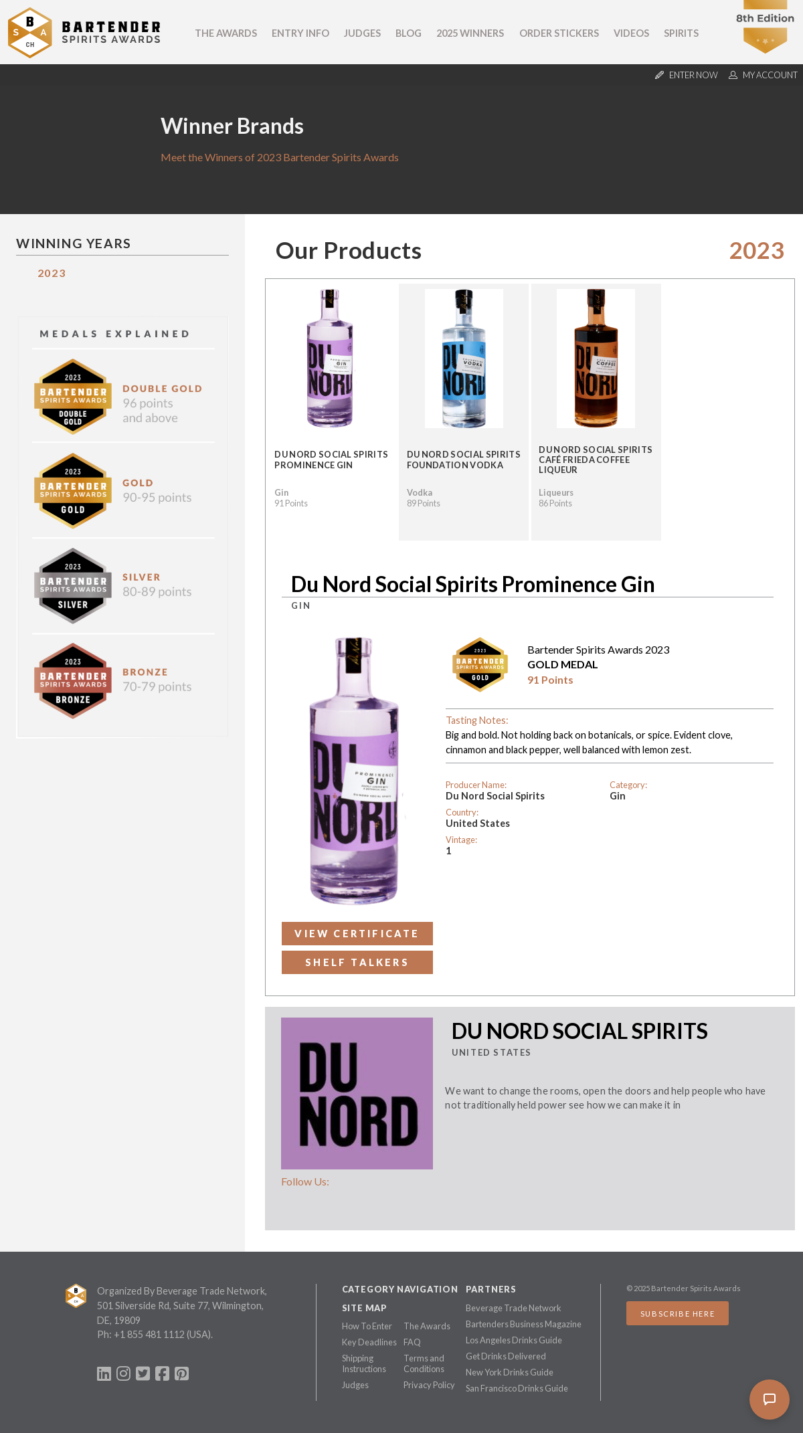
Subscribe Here (677, 1313)
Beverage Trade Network (513, 1308)
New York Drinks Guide (509, 1372)
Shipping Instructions (364, 1363)
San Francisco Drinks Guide (517, 1388)
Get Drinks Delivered (506, 1356)
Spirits (681, 33)
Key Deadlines (369, 1342)
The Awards (226, 33)
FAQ (412, 1342)
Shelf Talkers (357, 962)
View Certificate (357, 933)
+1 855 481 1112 (149, 1334)
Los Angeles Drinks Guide (514, 1340)
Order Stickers (559, 33)
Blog (408, 33)
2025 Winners (470, 33)
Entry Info (300, 33)
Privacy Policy (429, 1384)
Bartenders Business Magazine (524, 1324)
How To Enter (367, 1326)
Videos (631, 33)
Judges (362, 33)
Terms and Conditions (424, 1363)
